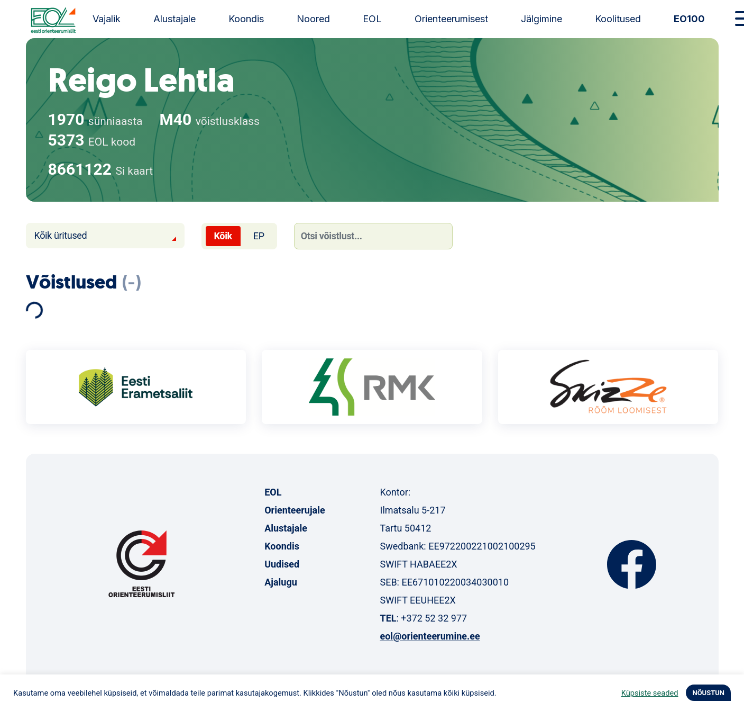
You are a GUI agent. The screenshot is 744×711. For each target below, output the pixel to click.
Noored (313, 18)
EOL (372, 18)
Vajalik (107, 18)
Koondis (246, 18)
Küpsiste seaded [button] (649, 693)
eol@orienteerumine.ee (430, 636)
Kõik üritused (60, 235)
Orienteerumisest (451, 18)
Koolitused (618, 18)
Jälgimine (541, 18)
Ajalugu (280, 582)
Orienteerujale (294, 510)
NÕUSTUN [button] (708, 693)
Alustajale (174, 18)
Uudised (281, 564)
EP (258, 235)
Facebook (631, 564)
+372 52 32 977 (434, 618)
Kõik (223, 235)
